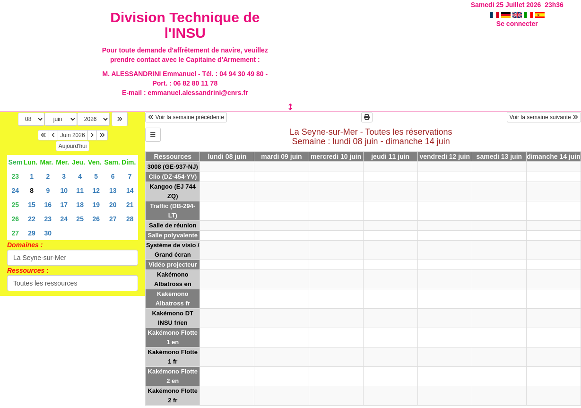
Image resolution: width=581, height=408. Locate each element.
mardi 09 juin (281, 156)
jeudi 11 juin (390, 156)
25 (15, 204)
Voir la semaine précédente (186, 117)
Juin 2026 (73, 135)
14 (130, 190)
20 (113, 204)
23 (15, 176)
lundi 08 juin (227, 156)
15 (31, 204)
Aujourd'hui (73, 146)
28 (130, 219)
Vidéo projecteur (172, 264)
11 (80, 190)
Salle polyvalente (173, 235)
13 (113, 190)
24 (15, 190)
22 (31, 219)
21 (130, 204)
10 (64, 190)
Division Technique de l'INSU (185, 25)
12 (96, 190)
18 (80, 204)
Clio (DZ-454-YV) (172, 176)
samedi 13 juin (499, 156)
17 (64, 204)
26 (15, 219)
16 (48, 204)
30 (48, 233)
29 (31, 233)
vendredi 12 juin (444, 156)
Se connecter (517, 23)
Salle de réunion (172, 225)
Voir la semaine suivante (544, 117)
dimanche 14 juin (554, 156)
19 (96, 204)
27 (113, 219)
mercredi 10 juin (336, 156)
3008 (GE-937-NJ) (172, 166)
